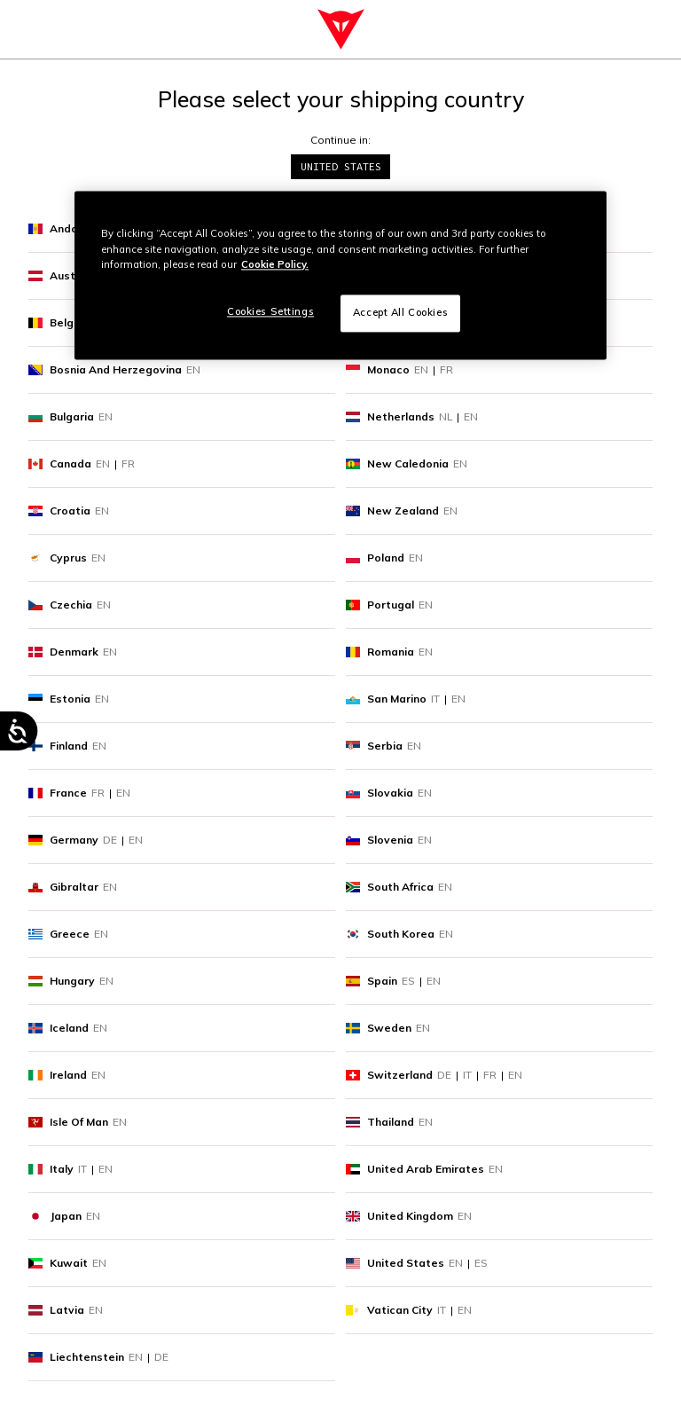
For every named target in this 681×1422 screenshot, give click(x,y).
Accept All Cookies (400, 312)
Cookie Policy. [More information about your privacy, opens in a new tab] (275, 264)
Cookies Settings (270, 311)
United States (341, 166)
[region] (340, 275)
